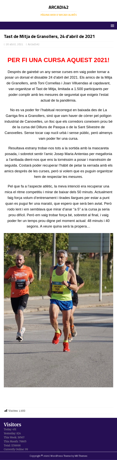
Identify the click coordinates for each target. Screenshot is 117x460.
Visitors (12, 425)
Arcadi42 (34, 44)
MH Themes (81, 456)
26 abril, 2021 (14, 44)
